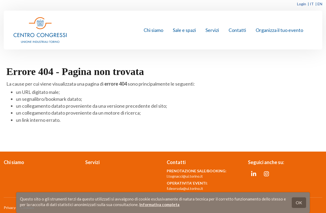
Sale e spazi (184, 30)
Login (301, 4)
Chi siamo (153, 30)
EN (320, 4)
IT (312, 4)
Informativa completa (159, 204)
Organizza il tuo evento (279, 30)
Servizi (212, 30)
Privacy (10, 207)
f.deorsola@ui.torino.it (185, 188)
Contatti (237, 30)
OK (299, 202)
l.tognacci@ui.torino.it (185, 176)
